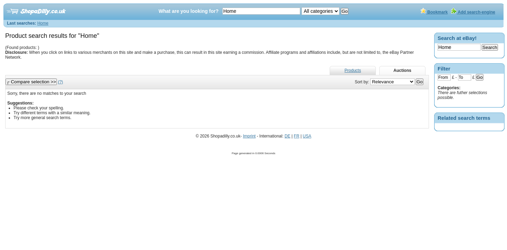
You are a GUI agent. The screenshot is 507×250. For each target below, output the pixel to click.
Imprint (249, 136)
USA (307, 136)
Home (42, 23)
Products (353, 70)
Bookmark (434, 12)
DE (287, 136)
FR (296, 136)
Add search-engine (473, 12)
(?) (60, 82)
